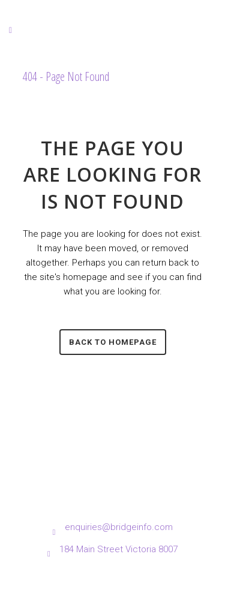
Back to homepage (113, 342)
